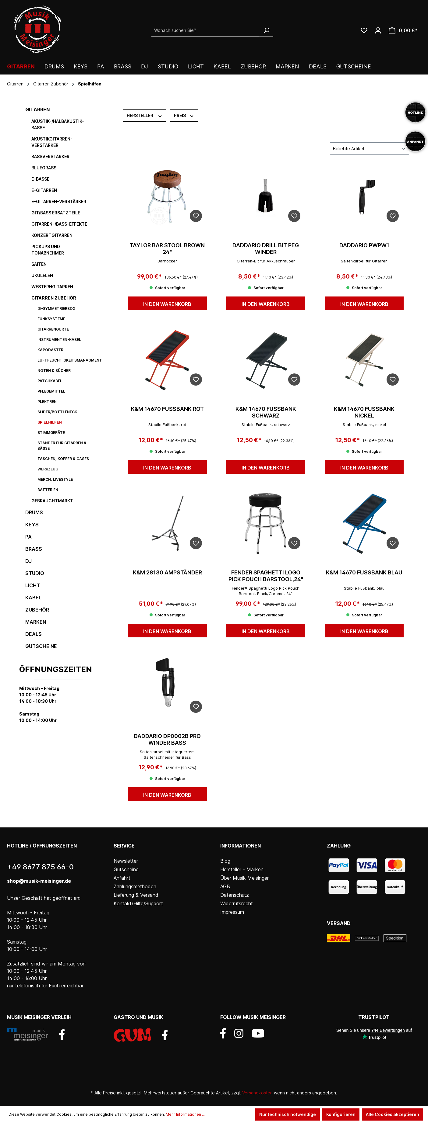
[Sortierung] (369, 148)
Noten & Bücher (54, 370)
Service (124, 846)
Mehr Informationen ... (185, 1114)
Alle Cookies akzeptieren (392, 1114)
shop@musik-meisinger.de (39, 881)
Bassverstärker (50, 156)
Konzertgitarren (52, 235)
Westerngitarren (52, 286)
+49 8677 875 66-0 (40, 866)
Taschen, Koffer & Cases (63, 458)
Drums (34, 512)
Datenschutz (234, 895)
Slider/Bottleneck (57, 412)
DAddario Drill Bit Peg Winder (265, 248)
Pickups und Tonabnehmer (47, 249)
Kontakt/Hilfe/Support (138, 903)
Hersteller (145, 115)
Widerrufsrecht (236, 903)
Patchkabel (49, 381)
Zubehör (37, 610)
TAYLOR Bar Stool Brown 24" (167, 248)
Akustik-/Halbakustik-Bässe (57, 124)
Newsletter (126, 861)
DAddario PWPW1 (364, 245)
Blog (225, 861)
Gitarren (37, 109)
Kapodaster (50, 350)
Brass (33, 549)
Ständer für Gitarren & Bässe (62, 446)
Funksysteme (51, 319)
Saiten (39, 264)
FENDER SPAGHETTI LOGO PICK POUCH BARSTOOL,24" (265, 575)
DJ (28, 561)
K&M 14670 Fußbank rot (167, 409)
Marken (35, 622)
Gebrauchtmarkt (52, 500)
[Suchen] (266, 30)
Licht (32, 585)
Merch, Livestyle (55, 479)
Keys (32, 525)
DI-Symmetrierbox (56, 308)
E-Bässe (40, 179)
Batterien (47, 489)
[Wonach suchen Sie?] (205, 30)
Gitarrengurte (53, 329)
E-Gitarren (44, 190)
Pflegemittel (51, 391)
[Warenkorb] (403, 30)
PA (28, 537)
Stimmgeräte (51, 432)
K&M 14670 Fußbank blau (364, 572)
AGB (225, 886)
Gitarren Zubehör (53, 297)
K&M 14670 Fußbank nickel (364, 412)
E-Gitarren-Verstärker (58, 201)
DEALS (33, 634)
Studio (34, 573)
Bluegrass (43, 167)
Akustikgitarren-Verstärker (52, 142)
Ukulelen (42, 275)
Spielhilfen (49, 422)
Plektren (47, 401)
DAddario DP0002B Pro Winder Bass (167, 739)
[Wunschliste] (364, 30)
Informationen (240, 846)
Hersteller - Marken (242, 869)
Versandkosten (257, 1092)
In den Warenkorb (167, 304)
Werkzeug (47, 469)
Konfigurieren (340, 1114)
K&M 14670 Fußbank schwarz (265, 412)
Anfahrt (122, 878)
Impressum (232, 912)
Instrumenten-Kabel (59, 339)
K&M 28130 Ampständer (167, 572)
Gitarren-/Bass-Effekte (59, 224)
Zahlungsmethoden (135, 886)
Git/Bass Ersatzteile (55, 212)
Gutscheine (41, 646)
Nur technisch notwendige (287, 1114)
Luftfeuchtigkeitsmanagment (67, 360)
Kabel (33, 597)
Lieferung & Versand (136, 895)
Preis (184, 115)
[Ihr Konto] (378, 30)
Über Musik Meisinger (244, 878)
